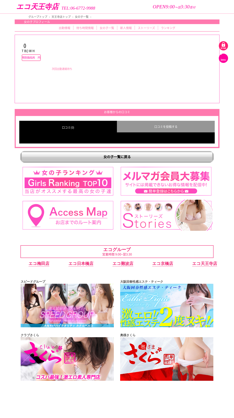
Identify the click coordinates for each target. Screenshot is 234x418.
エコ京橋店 (162, 263)
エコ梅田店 (39, 263)
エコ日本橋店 (80, 263)
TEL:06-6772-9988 (78, 8)
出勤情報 (64, 28)
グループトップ (37, 17)
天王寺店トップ (61, 17)
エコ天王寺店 (37, 7)
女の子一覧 (82, 17)
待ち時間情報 (85, 28)
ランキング (168, 28)
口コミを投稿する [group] (166, 126)
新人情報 (126, 28)
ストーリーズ (146, 28)
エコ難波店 (122, 263)
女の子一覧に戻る (117, 156)
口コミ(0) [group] (68, 127)
